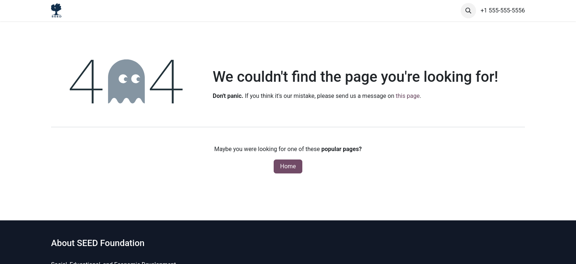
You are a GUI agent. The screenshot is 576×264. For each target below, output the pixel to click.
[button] (468, 10)
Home (288, 166)
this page (408, 95)
